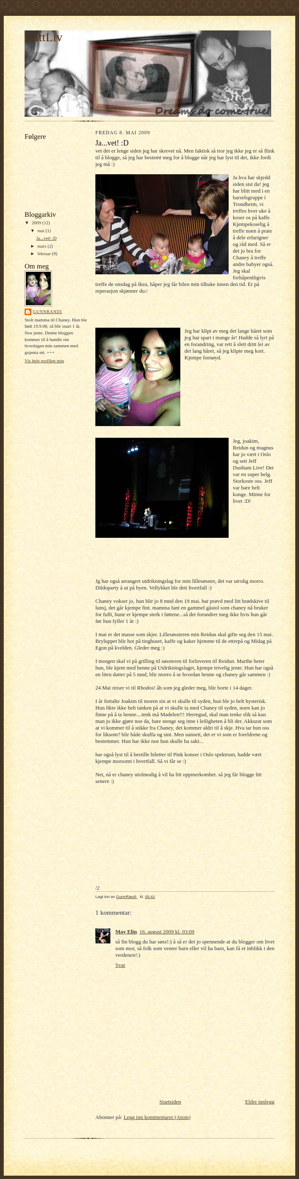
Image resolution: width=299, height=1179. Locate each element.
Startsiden (170, 1102)
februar (44, 253)
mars (42, 245)
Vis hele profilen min (44, 360)
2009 (37, 222)
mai (41, 230)
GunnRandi (47, 311)
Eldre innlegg (259, 1102)
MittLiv (43, 37)
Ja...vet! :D (46, 238)
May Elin (126, 931)
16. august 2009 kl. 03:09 (167, 931)
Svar (120, 965)
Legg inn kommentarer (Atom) (157, 1117)
